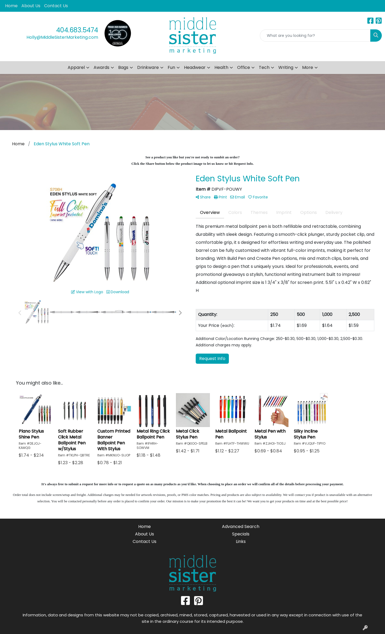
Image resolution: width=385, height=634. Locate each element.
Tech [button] (264, 67)
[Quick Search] (315, 35)
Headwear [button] (195, 67)
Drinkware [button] (148, 67)
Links (241, 541)
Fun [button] (171, 67)
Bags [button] (123, 67)
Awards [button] (101, 67)
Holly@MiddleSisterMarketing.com (62, 37)
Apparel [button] (76, 67)
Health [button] (221, 67)
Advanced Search (240, 526)
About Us (30, 6)
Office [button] (243, 67)
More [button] (307, 67)
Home (11, 6)
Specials (240, 534)
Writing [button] (285, 67)
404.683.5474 (77, 30)
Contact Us (56, 6)
